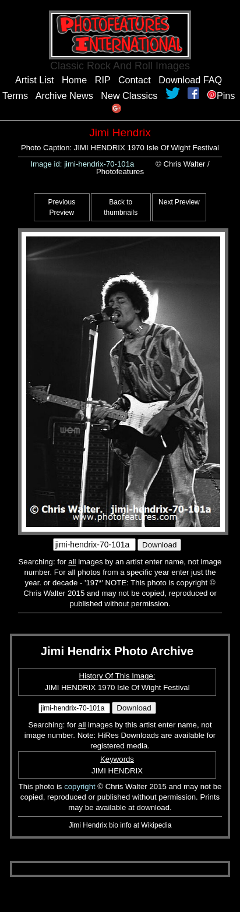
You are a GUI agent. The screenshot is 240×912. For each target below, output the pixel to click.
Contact (134, 80)
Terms (15, 95)
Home (74, 80)
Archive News (64, 95)
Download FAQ (190, 80)
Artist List (34, 80)
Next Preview (179, 202)
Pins (221, 95)
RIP (103, 80)
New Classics (129, 95)
